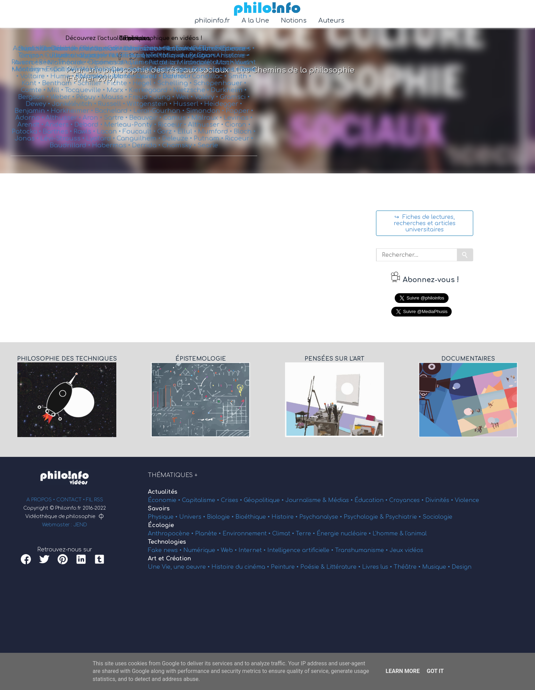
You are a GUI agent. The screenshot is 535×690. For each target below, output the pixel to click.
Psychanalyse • (321, 517)
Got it (435, 671)
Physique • (163, 517)
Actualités (162, 492)
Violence (467, 500)
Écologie (161, 525)
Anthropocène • (171, 534)
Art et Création (169, 559)
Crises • (232, 500)
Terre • (306, 534)
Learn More (403, 671)
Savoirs (159, 509)
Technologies (167, 542)
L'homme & (389, 534)
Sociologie (437, 517)
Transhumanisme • (362, 550)
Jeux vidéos (406, 550)
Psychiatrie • (404, 517)
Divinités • (440, 500)
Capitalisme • (201, 500)
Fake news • (165, 550)
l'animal (416, 534)
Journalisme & (306, 500)
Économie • (165, 500)
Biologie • (221, 517)
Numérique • (202, 550)
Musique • (437, 567)
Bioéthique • (253, 517)
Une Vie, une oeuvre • (179, 567)
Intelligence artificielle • (301, 550)
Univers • (193, 517)
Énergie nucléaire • (345, 534)
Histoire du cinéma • (241, 567)
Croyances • (407, 500)
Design (461, 567)
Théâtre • (408, 567)
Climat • (284, 534)
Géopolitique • (264, 500)
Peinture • (285, 567)
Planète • (209, 534)
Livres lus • (378, 567)
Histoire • (285, 517)
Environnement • (247, 534)
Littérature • (344, 567)
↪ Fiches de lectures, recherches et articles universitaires (424, 223)
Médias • (341, 500)
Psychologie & (364, 517)
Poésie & (313, 567)
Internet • (253, 550)
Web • (230, 550)
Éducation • (371, 500)
